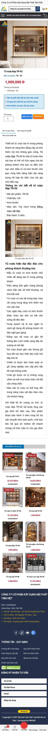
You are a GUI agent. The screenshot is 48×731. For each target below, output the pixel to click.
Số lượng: (8, 114)
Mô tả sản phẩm (8, 131)
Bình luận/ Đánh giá (9, 135)
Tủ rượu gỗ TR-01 (12, 476)
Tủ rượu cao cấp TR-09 (35, 577)
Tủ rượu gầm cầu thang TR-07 (35, 545)
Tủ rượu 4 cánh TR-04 (12, 511)
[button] (37, 8)
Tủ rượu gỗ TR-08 (12, 577)
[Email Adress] (24, 681)
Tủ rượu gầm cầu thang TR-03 (35, 476)
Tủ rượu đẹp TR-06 (13, 545)
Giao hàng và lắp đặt (24, 131)
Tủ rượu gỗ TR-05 (35, 511)
